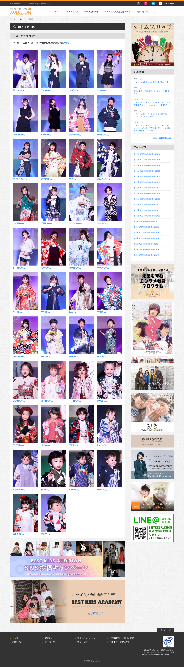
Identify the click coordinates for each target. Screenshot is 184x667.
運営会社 (49, 638)
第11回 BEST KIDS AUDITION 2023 (147, 210)
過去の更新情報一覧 (162, 138)
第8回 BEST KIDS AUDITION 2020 (146, 227)
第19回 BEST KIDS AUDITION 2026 (147, 165)
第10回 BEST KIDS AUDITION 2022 (147, 215)
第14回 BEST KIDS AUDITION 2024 (147, 193)
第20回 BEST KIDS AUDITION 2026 (147, 159)
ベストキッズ (72, 11)
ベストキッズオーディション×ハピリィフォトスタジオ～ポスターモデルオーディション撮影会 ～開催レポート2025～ (152, 128)
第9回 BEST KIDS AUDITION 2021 (146, 221)
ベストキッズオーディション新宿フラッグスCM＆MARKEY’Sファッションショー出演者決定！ (152, 103)
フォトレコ (82, 642)
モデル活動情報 (91, 11)
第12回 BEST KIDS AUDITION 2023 (147, 204)
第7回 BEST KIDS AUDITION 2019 (146, 232)
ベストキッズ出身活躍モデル (117, 11)
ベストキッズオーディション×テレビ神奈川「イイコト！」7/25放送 (151, 115)
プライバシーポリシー (87, 638)
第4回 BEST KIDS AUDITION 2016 (146, 249)
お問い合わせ (142, 11)
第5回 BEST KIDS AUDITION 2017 (146, 244)
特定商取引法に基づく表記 (122, 638)
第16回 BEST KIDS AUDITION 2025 (147, 182)
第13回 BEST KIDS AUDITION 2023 (147, 199)
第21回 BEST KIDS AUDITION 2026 (147, 154)
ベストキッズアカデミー (121, 642)
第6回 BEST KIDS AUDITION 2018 (146, 238)
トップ (57, 11)
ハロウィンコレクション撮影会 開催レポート (151, 82)
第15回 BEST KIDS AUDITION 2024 (147, 187)
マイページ (50, 642)
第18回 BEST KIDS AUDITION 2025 (147, 171)
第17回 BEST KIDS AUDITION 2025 (147, 176)
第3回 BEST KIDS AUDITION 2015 (146, 255)
